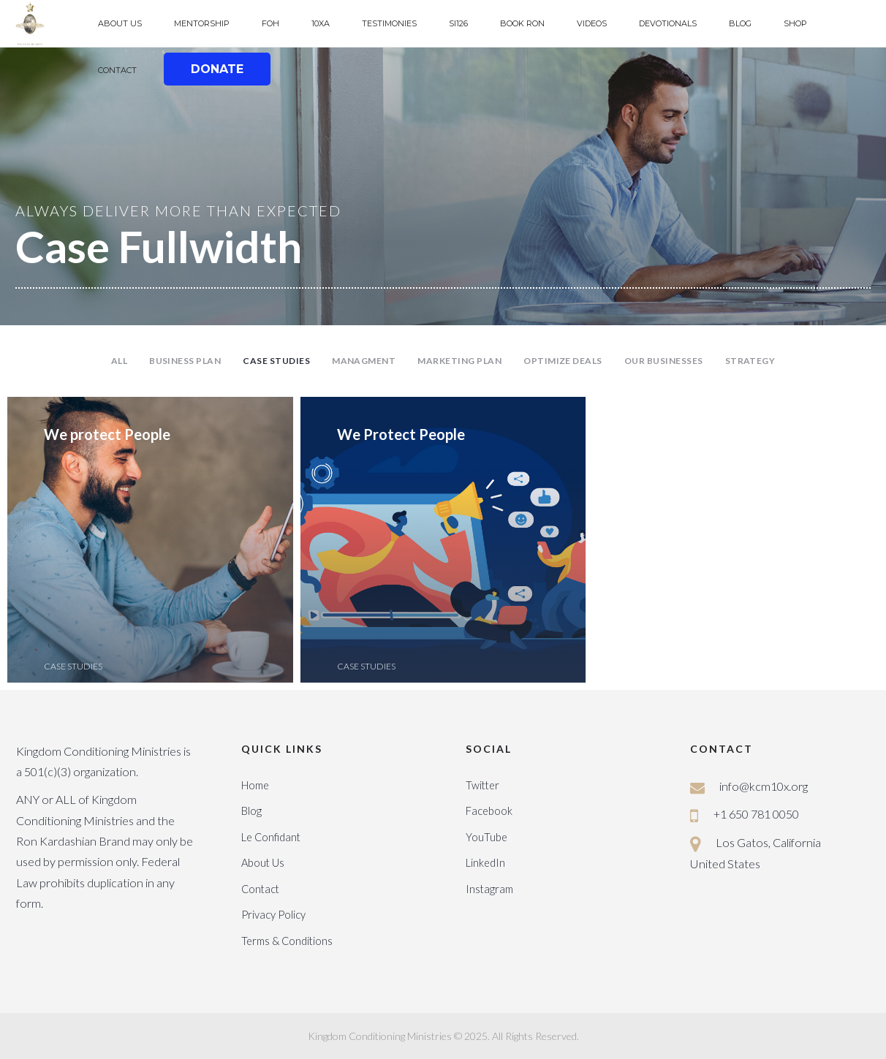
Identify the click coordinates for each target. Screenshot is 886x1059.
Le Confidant (270, 837)
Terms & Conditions (287, 941)
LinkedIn (485, 863)
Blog (251, 811)
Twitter (482, 785)
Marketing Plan (459, 360)
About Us (262, 863)
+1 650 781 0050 (756, 814)
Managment (363, 360)
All (119, 360)
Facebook (489, 811)
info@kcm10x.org (763, 786)
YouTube (486, 837)
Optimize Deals (562, 360)
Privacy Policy (273, 914)
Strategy (750, 360)
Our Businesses (663, 360)
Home (255, 785)
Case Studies (276, 360)
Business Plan (185, 360)
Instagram (489, 889)
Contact (260, 889)
